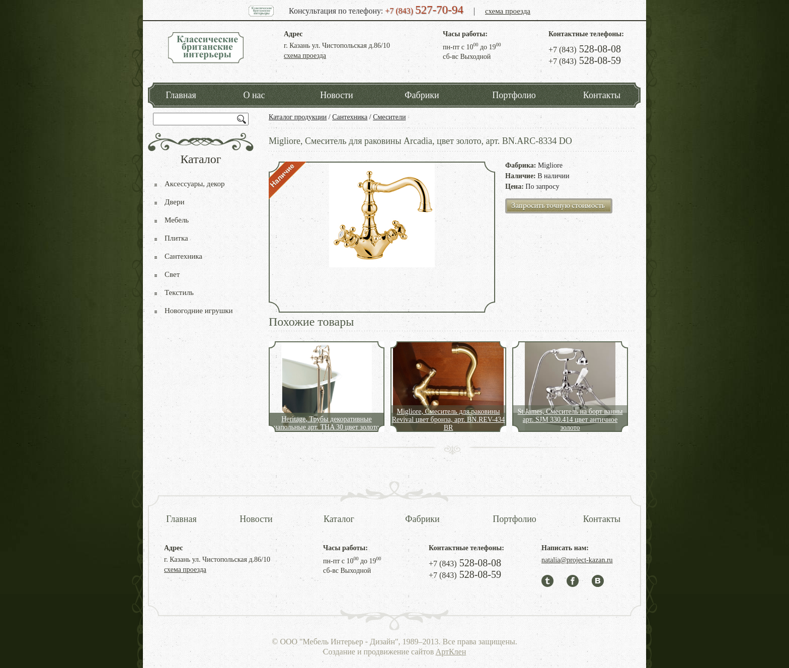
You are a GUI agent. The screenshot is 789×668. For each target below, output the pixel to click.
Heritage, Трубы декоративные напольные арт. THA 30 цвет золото (327, 423)
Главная (181, 95)
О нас (254, 95)
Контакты (601, 95)
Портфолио (514, 95)
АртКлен (451, 651)
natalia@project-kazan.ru (577, 560)
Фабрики (422, 95)
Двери (174, 202)
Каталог (339, 519)
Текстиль (179, 292)
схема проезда (507, 11)
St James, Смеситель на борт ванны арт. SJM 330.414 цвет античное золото (570, 419)
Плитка (176, 238)
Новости (336, 95)
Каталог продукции (298, 117)
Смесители (389, 117)
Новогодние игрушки (199, 311)
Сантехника (349, 117)
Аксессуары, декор (195, 184)
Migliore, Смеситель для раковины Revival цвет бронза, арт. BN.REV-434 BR (448, 419)
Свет (172, 274)
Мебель (177, 220)
